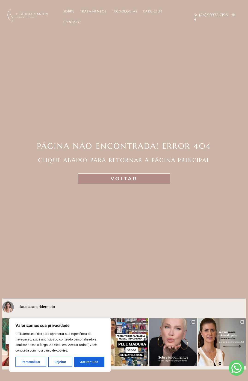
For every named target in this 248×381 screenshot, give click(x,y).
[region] (60, 345)
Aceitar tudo (89, 362)
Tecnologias (124, 11)
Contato (72, 22)
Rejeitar (60, 362)
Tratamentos (93, 11)
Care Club (152, 11)
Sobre (68, 11)
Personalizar (31, 362)
